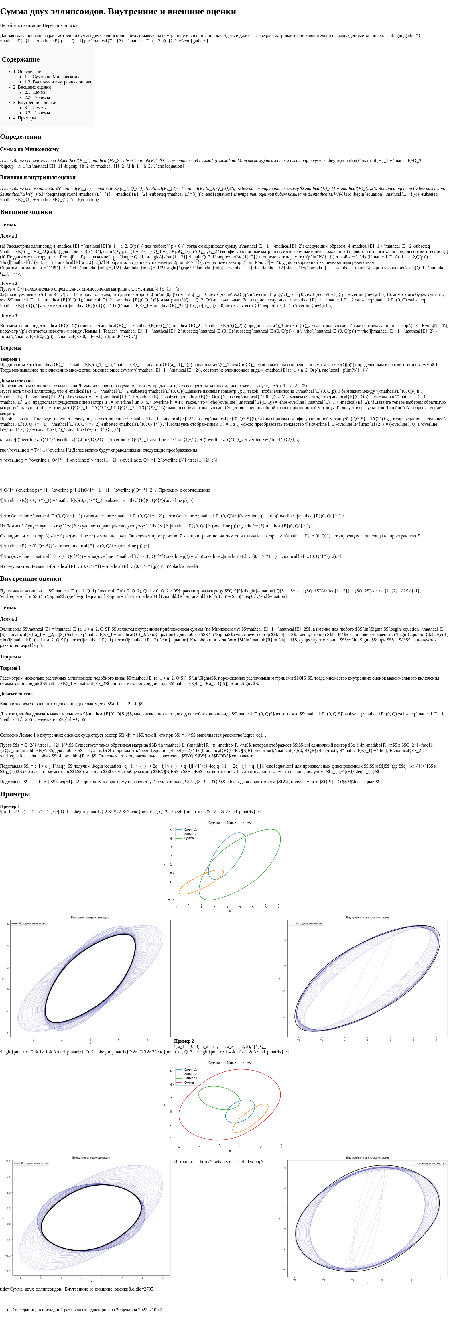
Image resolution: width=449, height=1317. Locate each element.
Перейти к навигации (21, 25)
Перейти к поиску (60, 25)
